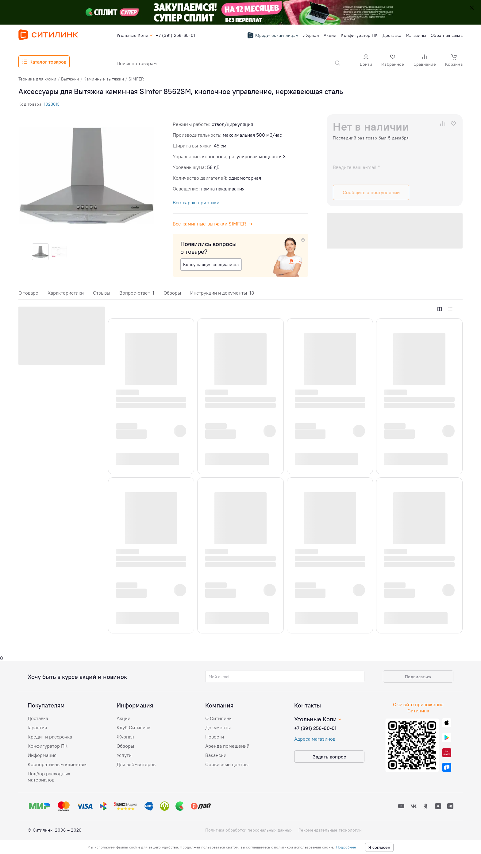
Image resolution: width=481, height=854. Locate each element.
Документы (218, 727)
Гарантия (37, 727)
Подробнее (346, 847)
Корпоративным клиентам (57, 764)
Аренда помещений (227, 746)
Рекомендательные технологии (330, 830)
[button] (366, 61)
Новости (214, 737)
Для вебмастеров (136, 764)
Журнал (125, 737)
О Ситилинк (218, 718)
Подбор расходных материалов (49, 776)
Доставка (38, 718)
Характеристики (66, 293)
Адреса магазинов (314, 739)
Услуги (124, 755)
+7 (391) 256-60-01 (315, 728)
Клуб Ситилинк (134, 727)
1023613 (52, 104)
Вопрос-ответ (136, 293)
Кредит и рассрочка (50, 737)
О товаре (28, 293)
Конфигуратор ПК (47, 746)
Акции (123, 718)
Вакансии (215, 755)
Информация (42, 755)
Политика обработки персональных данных (248, 830)
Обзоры (172, 293)
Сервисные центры (226, 764)
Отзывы (101, 293)
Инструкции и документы (222, 293)
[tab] (28, 294)
